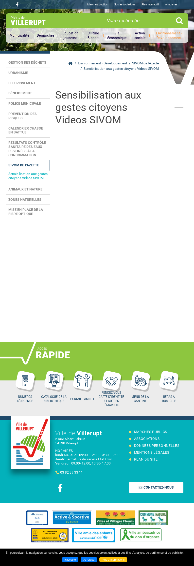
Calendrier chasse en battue (25, 130)
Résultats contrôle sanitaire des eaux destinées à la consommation (27, 149)
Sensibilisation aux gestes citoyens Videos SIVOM (121, 69)
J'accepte (70, 559)
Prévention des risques (22, 116)
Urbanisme (18, 73)
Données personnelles (156, 446)
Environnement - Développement (102, 63)
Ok (179, 20)
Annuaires (171, 4)
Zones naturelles (24, 200)
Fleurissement (22, 83)
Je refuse (88, 559)
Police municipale (24, 103)
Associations (147, 439)
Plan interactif (150, 4)
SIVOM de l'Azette (145, 63)
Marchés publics (97, 4)
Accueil (70, 63)
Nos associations (124, 4)
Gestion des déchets (27, 62)
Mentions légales (151, 452)
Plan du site (146, 459)
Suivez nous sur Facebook (17, 4)
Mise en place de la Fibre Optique (25, 212)
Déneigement (20, 93)
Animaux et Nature (25, 189)
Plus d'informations (113, 559)
